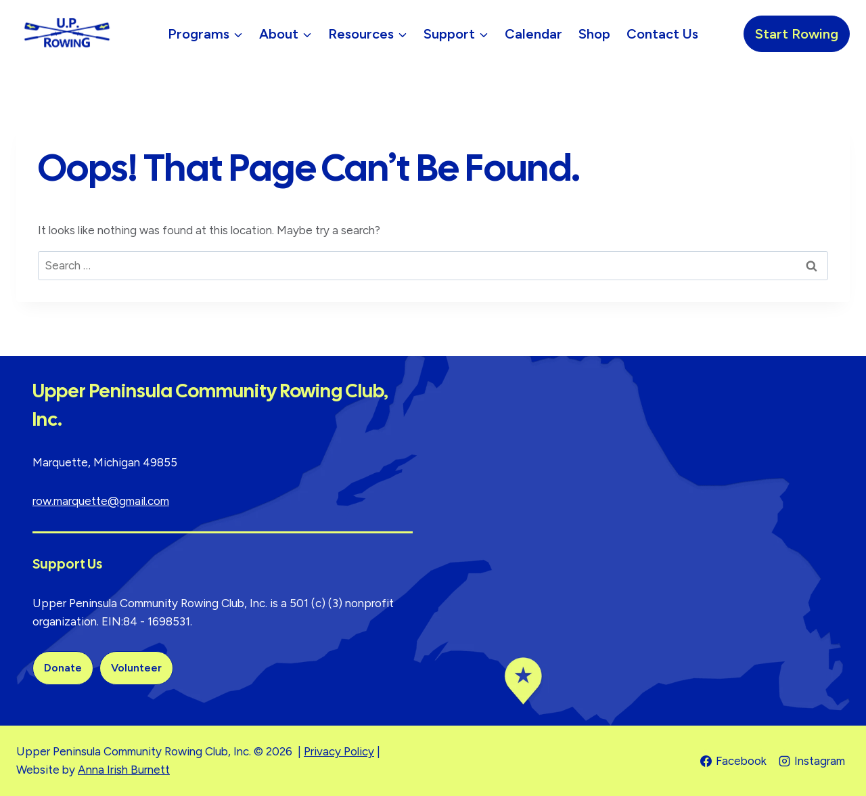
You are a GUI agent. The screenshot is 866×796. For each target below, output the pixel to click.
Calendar (533, 34)
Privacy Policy (339, 751)
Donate (63, 667)
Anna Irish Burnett (124, 769)
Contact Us (662, 34)
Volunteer (136, 667)
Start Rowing (796, 34)
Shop (594, 34)
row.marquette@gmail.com (100, 501)
